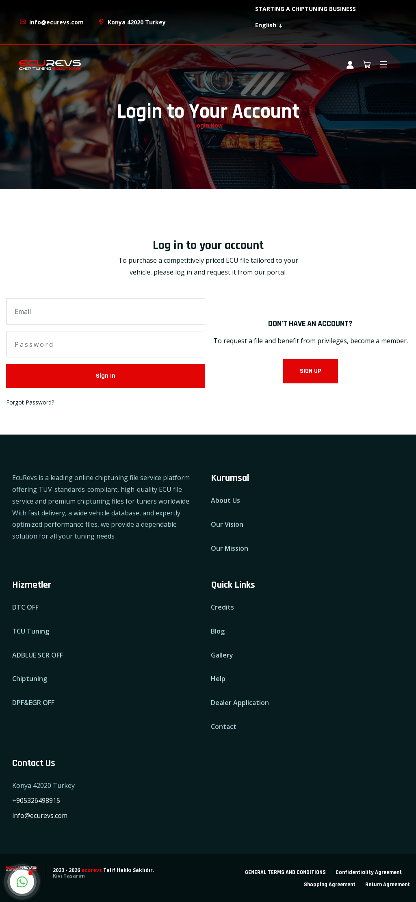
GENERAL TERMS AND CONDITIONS (285, 872)
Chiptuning (29, 678)
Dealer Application (240, 702)
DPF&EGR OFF (33, 702)
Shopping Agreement (329, 884)
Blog (218, 631)
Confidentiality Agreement (369, 872)
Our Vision (227, 524)
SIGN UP (310, 371)
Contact (223, 726)
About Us (225, 500)
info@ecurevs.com (51, 22)
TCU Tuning (30, 631)
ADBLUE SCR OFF (37, 655)
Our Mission (229, 548)
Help (218, 678)
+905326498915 (36, 800)
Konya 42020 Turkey (132, 22)
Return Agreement (387, 884)
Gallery (222, 655)
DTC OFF (25, 607)
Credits (222, 607)
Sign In (105, 376)
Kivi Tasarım (69, 875)
